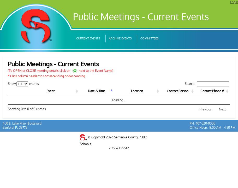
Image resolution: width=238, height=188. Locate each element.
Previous (206, 109)
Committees (149, 38)
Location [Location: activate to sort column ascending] (137, 91)
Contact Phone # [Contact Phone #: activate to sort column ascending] (212, 91)
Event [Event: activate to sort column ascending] (50, 91)
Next (222, 109)
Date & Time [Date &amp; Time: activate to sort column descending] (96, 91)
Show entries (23, 84)
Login (234, 2)
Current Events (88, 38)
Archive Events (120, 38)
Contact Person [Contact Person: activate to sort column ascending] (177, 91)
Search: (207, 84)
